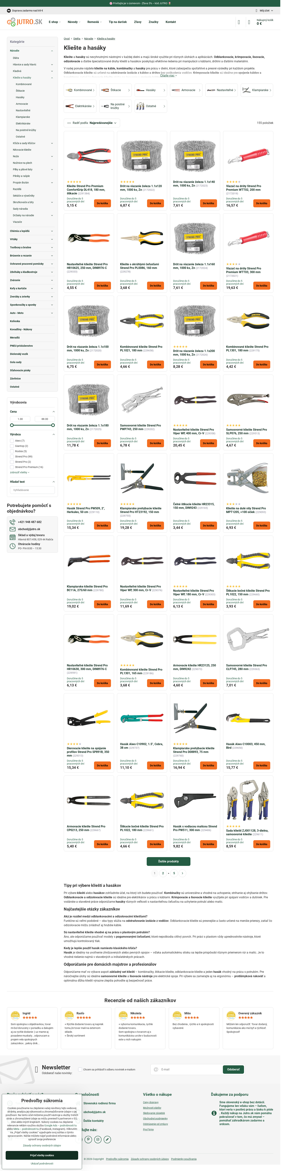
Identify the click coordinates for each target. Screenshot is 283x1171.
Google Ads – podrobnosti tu (60, 1125)
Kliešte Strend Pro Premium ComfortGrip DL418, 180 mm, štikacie (86, 190)
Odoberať (233, 1070)
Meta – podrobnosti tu (26, 1128)
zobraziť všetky (19, 472)
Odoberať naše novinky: (57, 1073)
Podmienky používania (184, 1159)
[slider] (12, 425)
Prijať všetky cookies (42, 1155)
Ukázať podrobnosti (42, 1163)
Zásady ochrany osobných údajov (150, 1159)
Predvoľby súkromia (117, 1159)
